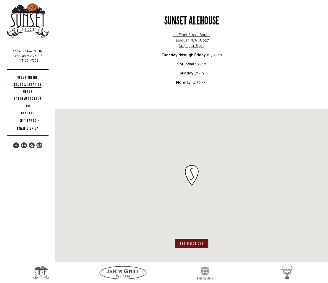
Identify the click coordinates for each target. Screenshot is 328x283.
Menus (28, 91)
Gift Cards (27, 120)
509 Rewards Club (27, 99)
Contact (27, 113)
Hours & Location (27, 84)
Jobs (27, 106)
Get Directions (194, 243)
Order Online (28, 77)
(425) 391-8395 (28, 60)
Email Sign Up (27, 128)
